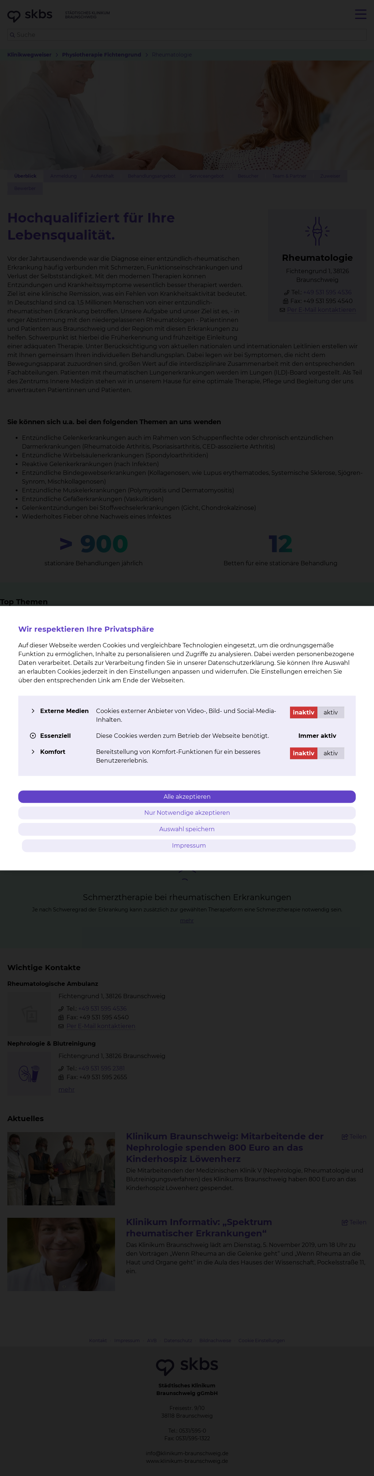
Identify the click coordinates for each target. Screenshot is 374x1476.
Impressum (189, 845)
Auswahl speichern (187, 829)
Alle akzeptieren (187, 796)
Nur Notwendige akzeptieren (187, 812)
